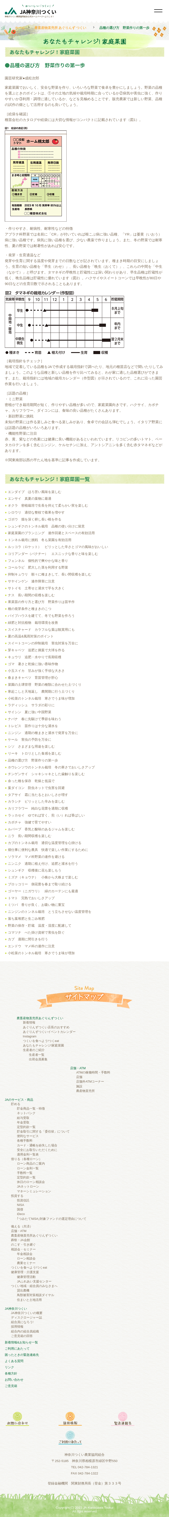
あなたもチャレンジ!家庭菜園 (43, 1045)
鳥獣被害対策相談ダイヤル (35, 1295)
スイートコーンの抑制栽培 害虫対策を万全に (43, 643)
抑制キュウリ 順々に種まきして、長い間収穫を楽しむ (49, 574)
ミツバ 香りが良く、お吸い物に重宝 (36, 905)
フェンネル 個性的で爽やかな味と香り (38, 561)
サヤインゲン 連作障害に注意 (31, 581)
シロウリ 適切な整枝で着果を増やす (36, 512)
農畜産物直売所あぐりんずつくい (40, 1018)
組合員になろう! (22, 1322)
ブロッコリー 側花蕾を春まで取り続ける (39, 884)
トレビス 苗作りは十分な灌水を (33, 726)
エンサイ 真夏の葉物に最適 (29, 498)
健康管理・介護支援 (25, 1272)
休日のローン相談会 (31, 1182)
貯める (15, 1104)
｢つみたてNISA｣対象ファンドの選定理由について (51, 1219)
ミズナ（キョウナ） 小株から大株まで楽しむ (43, 877)
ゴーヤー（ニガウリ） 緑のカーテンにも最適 (43, 891)
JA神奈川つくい (16, 1308)
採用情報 (17, 1326)
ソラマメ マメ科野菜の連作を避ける (36, 857)
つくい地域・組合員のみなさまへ (34, 1286)
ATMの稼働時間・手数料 (93, 1072)
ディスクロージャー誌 (26, 1317)
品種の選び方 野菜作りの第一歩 (33, 760)
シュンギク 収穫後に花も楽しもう (34, 870)
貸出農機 (23, 1290)
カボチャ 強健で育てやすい (29, 822)
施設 (79, 1086)
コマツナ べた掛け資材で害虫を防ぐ (36, 932)
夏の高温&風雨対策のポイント (30, 636)
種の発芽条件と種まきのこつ (29, 609)
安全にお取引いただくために (37, 1150)
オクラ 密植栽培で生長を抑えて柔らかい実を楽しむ (48, 505)
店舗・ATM (78, 1068)
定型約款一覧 (26, 1127)
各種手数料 (24, 1140)
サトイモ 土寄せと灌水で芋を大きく (36, 588)
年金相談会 (24, 1254)
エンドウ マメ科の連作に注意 (31, 946)
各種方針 (11, 1373)
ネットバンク (26, 1113)
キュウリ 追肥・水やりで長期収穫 (34, 657)
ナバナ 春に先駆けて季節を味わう (34, 719)
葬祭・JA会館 (20, 1240)
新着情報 (29, 1022)
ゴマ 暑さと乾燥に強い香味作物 (33, 664)
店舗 (79, 1077)
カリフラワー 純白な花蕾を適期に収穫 (38, 808)
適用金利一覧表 (28, 1154)
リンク (9, 1367)
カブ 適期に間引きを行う (28, 939)
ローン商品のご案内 (31, 1163)
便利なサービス (28, 1136)
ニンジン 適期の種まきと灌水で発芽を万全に (43, 733)
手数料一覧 (24, 1173)
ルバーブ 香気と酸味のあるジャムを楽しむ (41, 829)
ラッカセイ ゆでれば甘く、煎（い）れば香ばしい (46, 815)
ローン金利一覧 (28, 1168)
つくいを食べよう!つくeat (41, 1041)
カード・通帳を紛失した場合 (37, 1145)
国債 (20, 1209)
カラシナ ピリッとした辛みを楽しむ (36, 801)
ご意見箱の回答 (22, 1336)
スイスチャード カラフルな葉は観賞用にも (41, 629)
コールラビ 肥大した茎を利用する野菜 (38, 567)
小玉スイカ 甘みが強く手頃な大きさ (36, 671)
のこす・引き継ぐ (23, 1244)
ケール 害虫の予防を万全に (29, 739)
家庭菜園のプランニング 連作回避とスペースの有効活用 (51, 533)
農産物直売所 (85, 1091)
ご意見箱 (11, 1386)
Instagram (30, 1036)
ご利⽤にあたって (17, 1348)
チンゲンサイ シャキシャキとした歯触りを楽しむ (46, 774)
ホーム (20, 28)
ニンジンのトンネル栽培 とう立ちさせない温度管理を (49, 912)
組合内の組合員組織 (25, 1331)
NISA (20, 1205)
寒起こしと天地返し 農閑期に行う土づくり (41, 691)
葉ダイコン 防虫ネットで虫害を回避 (36, 788)
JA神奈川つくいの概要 (26, 1313)
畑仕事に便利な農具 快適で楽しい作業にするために (48, 850)
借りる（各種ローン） (26, 1159)
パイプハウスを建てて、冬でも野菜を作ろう (41, 616)
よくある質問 (14, 1361)
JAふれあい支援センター (34, 1281)
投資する (17, 1196)
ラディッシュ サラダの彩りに (31, 705)
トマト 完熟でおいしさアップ (31, 898)
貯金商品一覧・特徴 (31, 1108)
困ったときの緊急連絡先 (22, 1355)
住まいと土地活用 (29, 1300)
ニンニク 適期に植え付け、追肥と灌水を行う (43, 863)
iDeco (21, 1214)
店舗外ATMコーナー (90, 1081)
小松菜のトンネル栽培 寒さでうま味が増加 (41, 698)
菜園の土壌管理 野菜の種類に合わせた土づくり (46, 684)
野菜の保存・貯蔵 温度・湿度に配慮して (39, 925)
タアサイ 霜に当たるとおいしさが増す (38, 795)
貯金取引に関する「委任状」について (43, 1131)
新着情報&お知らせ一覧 (21, 1342)
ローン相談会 (26, 1258)
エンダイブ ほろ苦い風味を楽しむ (34, 492)
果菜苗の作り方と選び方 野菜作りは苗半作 (41, 602)
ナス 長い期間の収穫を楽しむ (31, 595)
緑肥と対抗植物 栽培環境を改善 (33, 622)
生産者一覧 (36, 1055)
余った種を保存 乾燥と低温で (31, 781)
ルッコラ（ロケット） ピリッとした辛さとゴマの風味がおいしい (58, 547)
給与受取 (23, 1118)
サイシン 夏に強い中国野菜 (29, 712)
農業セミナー (26, 1263)
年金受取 (23, 1122)
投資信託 (23, 1200)
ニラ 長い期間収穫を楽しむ (29, 836)
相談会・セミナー (23, 1249)
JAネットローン (28, 1186)
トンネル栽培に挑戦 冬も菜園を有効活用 (39, 540)
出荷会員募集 (38, 1059)
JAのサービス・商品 (19, 1099)
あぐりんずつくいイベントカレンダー (49, 1032)
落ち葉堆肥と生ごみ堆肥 (26, 918)
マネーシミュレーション (34, 1191)
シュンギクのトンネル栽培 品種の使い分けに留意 (46, 526)
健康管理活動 (26, 1277)
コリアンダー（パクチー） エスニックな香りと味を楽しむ (53, 554)
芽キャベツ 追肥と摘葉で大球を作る (36, 650)
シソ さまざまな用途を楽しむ (31, 746)
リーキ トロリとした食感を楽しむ (34, 753)
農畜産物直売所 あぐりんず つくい (60, 28)
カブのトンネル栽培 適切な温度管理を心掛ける (44, 843)
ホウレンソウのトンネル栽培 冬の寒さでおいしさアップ (51, 767)
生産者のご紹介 (34, 1050)
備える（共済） (22, 1226)
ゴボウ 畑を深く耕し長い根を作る (34, 519)
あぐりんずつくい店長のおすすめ (46, 1027)
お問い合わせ (14, 1379)
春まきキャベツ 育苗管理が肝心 (33, 677)
